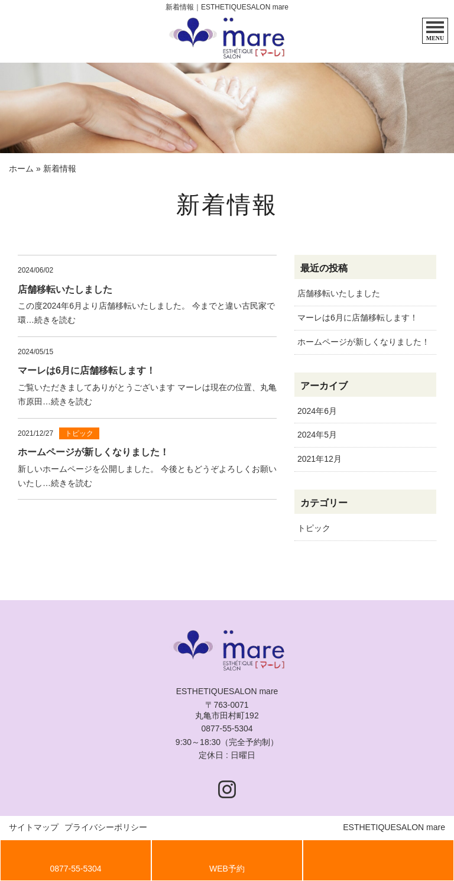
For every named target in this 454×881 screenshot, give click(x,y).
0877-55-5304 (226, 728)
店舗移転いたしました (338, 293)
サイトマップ (34, 827)
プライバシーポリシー (105, 827)
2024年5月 (317, 434)
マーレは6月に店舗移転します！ (357, 317)
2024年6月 (317, 411)
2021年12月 (319, 459)
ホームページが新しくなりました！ (363, 341)
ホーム (21, 168)
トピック (313, 528)
